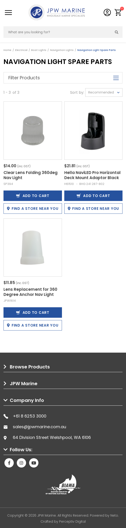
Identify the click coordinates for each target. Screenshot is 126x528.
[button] (118, 12)
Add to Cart (32, 195)
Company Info (27, 400)
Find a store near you (32, 208)
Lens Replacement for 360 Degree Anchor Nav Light (30, 292)
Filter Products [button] (63, 77)
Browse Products (30, 366)
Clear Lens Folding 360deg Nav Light (30, 175)
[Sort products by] (103, 92)
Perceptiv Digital (72, 521)
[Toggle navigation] (8, 12)
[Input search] (57, 32)
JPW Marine (23, 383)
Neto (114, 515)
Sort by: (77, 92)
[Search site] (117, 32)
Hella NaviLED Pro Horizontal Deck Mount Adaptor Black (92, 175)
